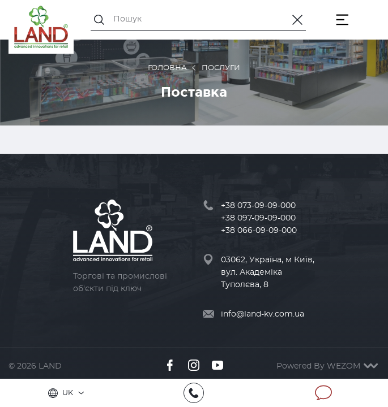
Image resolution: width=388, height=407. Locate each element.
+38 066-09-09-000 (259, 231)
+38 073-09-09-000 (258, 206)
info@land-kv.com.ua (262, 314)
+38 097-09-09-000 (258, 218)
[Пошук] (198, 19)
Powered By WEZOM (328, 366)
